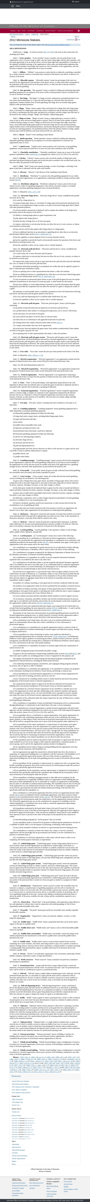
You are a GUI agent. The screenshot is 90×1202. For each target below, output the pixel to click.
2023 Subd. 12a (16, 1118)
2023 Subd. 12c (16, 1123)
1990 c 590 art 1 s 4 (21, 1061)
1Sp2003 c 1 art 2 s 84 (54, 1068)
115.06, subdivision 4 (59, 636)
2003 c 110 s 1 (38, 1068)
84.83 (67, 654)
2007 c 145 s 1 (55, 1070)
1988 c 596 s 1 (15, 1059)
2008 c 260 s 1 (68, 1070)
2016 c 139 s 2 (27, 1139)
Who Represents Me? (36, 1183)
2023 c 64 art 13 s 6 (29, 1118)
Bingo (14, 1164)
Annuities (15, 1153)
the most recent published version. (59, 45)
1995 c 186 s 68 (49, 1063)
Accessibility (16, 1191)
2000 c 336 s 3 (55, 1065)
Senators (32, 1188)
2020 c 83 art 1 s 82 (29, 1129)
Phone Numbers (52, 1191)
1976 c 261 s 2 (25, 1057)
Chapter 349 (34, 34)
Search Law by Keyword (65, 30)
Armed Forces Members (19, 1156)
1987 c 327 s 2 (73, 1057)
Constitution (40, 30)
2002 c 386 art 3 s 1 (25, 1068)
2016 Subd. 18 (15, 1139)
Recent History (16, 1115)
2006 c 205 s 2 (27, 1070)
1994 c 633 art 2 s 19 (26, 1063)
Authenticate (70, 40)
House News (68, 1181)
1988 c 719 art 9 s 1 (27, 1059)
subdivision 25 (35, 154)
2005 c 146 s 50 (70, 1068)
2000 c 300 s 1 (42, 1065)
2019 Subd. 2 (15, 1132)
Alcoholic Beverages (18, 1150)
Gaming (27, 34)
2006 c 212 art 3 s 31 (41, 1070)
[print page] (78, 30)
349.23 (52, 52)
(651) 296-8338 (51, 1186)
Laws (18, 30)
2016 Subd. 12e (16, 1136)
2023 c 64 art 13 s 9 (27, 1127)
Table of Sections (17, 1099)
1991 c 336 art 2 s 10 (65, 1061)
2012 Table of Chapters (19, 1090)
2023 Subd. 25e (16, 1127)
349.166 (18, 180)
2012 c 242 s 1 (38, 1072)
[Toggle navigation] (12, 6)
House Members (34, 1185)
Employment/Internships (19, 1185)
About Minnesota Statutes (20, 1084)
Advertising (15, 1144)
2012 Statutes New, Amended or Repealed (25, 1087)
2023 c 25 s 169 (28, 1125)
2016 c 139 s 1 (25, 1136)
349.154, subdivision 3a (45, 603)
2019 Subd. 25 (15, 1134)
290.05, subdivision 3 (54, 610)
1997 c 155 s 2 (19, 1065)
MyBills (66, 1187)
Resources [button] (16, 1076)
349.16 (17, 795)
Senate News (68, 1184)
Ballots (14, 1161)
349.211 (59, 323)
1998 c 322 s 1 (31, 1065)
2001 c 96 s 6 (65, 1065)
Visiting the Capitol (18, 1188)
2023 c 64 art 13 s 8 (29, 1123)
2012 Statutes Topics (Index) (21, 1092)
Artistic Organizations (18, 1158)
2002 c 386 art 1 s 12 (35, 355)
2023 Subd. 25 (15, 1125)
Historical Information (19, 1183)
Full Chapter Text (17, 1102)
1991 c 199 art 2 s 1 (37, 1061)
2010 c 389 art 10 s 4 (25, 1072)
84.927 (74, 654)
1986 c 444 (50, 1057)
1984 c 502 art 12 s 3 (38, 1057)
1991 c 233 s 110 (34, 192)
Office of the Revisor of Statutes (32, 26)
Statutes (13, 30)
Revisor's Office (50, 30)
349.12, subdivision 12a (46, 276)
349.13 (77, 36)
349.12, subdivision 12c (43, 234)
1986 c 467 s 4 (60, 1057)
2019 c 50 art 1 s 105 (29, 1134)
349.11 (13, 36)
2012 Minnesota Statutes (16, 34)
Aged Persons (16, 1147)
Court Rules (31, 30)
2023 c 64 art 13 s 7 (29, 1120)
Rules (24, 30)
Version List (15, 1105)
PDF (77, 40)
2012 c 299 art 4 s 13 (52, 1072)
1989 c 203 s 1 (42, 1059)
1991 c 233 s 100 (51, 1061)
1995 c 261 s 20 (61, 1063)
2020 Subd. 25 (15, 1129)
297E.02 (54, 608)
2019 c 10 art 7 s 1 (28, 1132)
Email (48, 1188)
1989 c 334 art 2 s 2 (55, 1059)
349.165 (47, 797)
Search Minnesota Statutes (20, 1081)
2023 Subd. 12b (16, 1120)
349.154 (45, 542)
